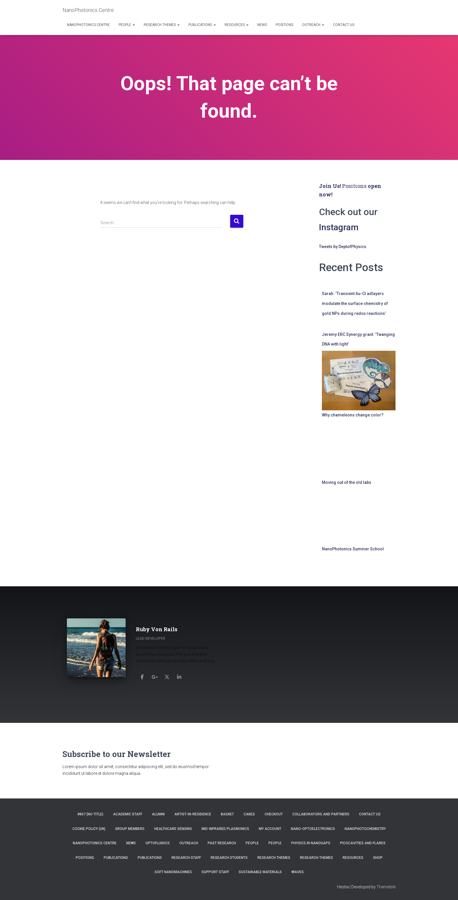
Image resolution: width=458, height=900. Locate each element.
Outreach (313, 25)
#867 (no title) (90, 814)
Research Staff (186, 858)
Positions (284, 25)
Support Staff (215, 872)
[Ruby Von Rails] (142, 675)
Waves (298, 872)
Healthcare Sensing (173, 829)
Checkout (274, 814)
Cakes (249, 814)
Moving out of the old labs (346, 482)
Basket (227, 814)
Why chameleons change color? (353, 415)
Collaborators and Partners (320, 814)
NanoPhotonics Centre (88, 25)
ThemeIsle (386, 887)
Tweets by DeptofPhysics (342, 246)
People (127, 25)
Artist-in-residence (192, 814)
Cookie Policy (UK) (88, 829)
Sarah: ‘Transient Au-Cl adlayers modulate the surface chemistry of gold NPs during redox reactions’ (355, 303)
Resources (237, 25)
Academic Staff (127, 814)
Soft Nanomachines (173, 872)
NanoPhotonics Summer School (353, 549)
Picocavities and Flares (363, 843)
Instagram (340, 227)
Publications (202, 25)
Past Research (222, 843)
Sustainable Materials (260, 872)
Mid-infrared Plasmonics (225, 829)
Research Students (229, 858)
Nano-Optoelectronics (313, 829)
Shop (378, 858)
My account (270, 829)
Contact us (343, 25)
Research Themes (162, 25)
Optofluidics (157, 843)
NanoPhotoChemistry (365, 829)
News (262, 25)
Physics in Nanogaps (310, 843)
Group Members (130, 829)
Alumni (158, 814)
